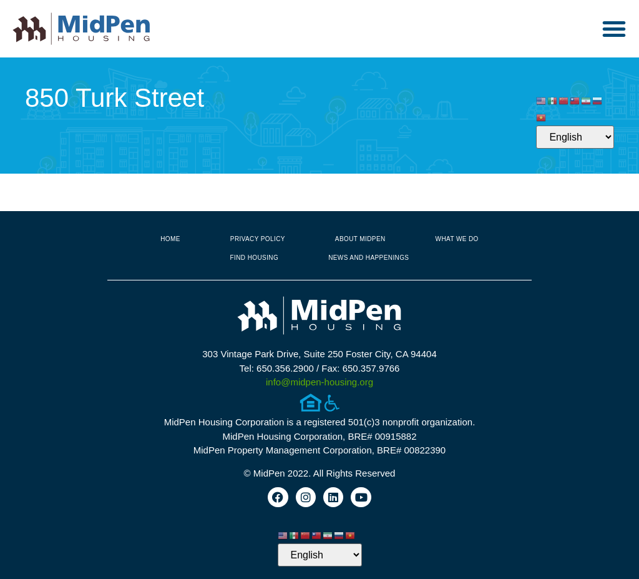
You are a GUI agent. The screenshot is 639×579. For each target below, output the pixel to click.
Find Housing (254, 257)
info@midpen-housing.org (319, 382)
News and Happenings (368, 257)
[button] (614, 28)
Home (170, 238)
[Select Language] (574, 137)
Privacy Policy (257, 238)
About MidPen (360, 238)
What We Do (457, 238)
